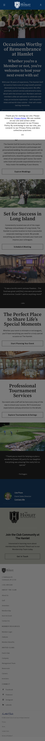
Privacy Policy (20, 118)
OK (22, 135)
